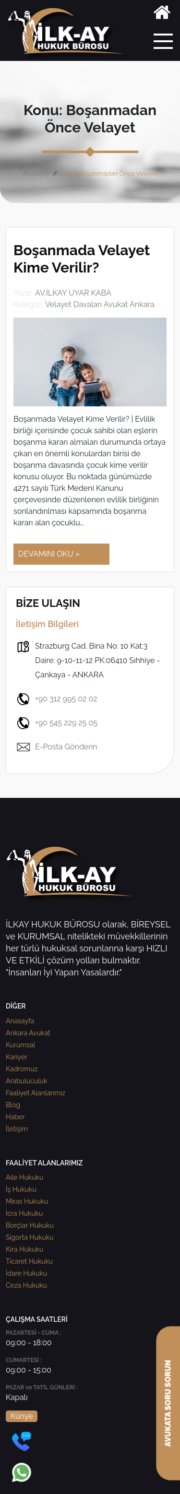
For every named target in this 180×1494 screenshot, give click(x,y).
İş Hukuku (21, 1189)
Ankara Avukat (28, 1033)
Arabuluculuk (27, 1081)
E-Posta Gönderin (56, 747)
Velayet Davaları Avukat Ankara (100, 304)
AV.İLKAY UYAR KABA (73, 292)
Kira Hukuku (24, 1249)
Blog (13, 1105)
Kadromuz (21, 1069)
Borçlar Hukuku (30, 1225)
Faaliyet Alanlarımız (35, 1093)
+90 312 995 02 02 (56, 699)
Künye (22, 1416)
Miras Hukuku (27, 1201)
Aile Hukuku (24, 1177)
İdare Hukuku (26, 1273)
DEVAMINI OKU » (49, 553)
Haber (15, 1117)
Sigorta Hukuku (29, 1237)
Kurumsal (20, 1045)
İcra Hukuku (24, 1213)
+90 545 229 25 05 (56, 723)
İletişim (17, 1129)
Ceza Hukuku (26, 1285)
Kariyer (16, 1057)
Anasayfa (36, 173)
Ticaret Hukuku (29, 1261)
